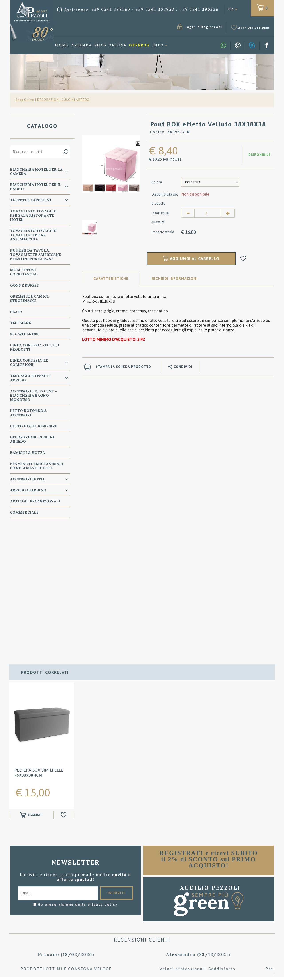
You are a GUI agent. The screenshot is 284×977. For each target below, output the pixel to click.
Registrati (211, 27)
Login (190, 27)
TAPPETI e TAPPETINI (30, 200)
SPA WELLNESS (24, 334)
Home (62, 45)
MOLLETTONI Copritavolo (24, 272)
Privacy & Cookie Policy (33, 920)
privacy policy (103, 776)
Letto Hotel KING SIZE (33, 426)
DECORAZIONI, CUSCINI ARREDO (63, 100)
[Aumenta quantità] (228, 213)
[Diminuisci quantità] (188, 213)
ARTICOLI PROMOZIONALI (35, 501)
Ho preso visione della (78, 776)
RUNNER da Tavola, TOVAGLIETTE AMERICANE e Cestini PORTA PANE (35, 254)
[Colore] (210, 182)
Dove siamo (142, 906)
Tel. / (53, 910)
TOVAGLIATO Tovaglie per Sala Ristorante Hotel (33, 215)
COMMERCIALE (24, 512)
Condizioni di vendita (142, 893)
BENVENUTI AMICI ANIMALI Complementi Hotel (36, 465)
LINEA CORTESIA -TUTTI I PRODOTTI (34, 347)
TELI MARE (20, 323)
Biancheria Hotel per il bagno (35, 186)
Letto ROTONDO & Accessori (28, 412)
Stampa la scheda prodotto (123, 367)
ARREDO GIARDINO (28, 490)
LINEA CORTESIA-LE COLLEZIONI (29, 362)
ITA (231, 9)
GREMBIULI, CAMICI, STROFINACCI (29, 298)
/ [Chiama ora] (231, 932)
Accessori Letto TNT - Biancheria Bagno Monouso (33, 395)
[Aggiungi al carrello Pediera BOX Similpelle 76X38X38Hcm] (31, 686)
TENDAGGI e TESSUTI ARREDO (30, 377)
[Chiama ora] (138, 9)
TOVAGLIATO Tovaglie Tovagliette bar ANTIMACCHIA (33, 234)
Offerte (139, 45)
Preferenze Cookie (78, 920)
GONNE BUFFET (24, 285)
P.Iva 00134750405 (55, 925)
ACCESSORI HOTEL (27, 479)
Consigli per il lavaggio (142, 900)
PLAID (16, 311)
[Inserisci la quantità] (208, 213)
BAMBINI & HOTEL (27, 452)
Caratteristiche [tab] (111, 278)
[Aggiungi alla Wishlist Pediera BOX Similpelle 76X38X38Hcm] (64, 686)
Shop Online (110, 45)
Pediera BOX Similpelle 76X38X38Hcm (38, 644)
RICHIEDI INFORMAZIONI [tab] (175, 278)
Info (158, 45)
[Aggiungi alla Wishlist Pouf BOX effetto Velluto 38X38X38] (243, 258)
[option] (111, 164)
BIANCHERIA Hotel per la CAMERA (36, 171)
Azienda (81, 45)
